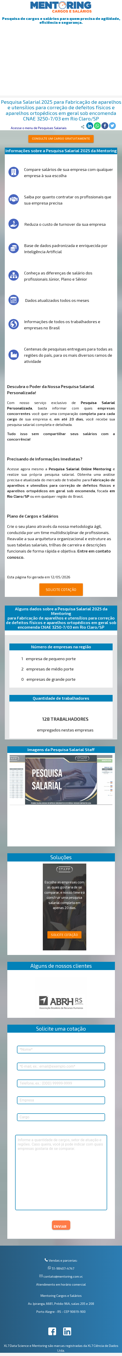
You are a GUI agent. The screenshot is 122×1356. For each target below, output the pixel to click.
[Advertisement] (61, 64)
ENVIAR (60, 1227)
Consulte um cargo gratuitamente (61, 138)
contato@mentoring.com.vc (63, 1276)
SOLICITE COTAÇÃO (61, 590)
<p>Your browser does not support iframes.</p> (61, 995)
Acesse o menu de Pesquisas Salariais (39, 128)
